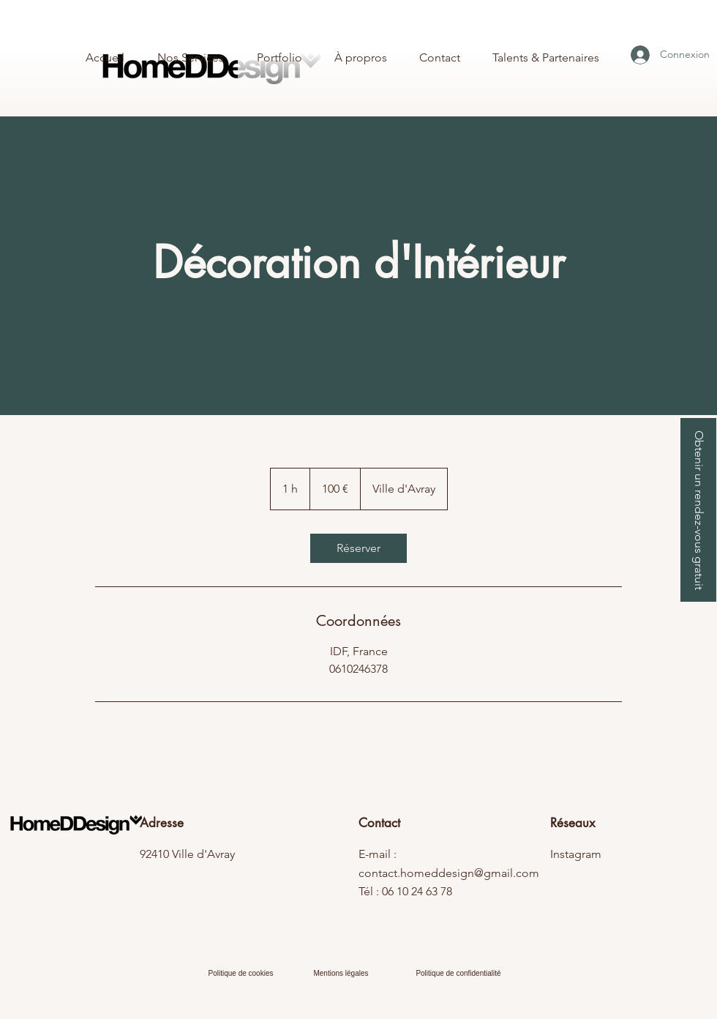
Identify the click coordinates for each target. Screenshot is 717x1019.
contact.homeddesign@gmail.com (448, 873)
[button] (698, 509)
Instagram (575, 854)
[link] (358, 548)
